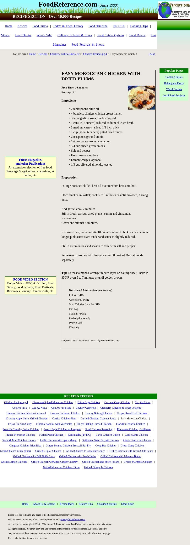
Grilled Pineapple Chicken (98, 467)
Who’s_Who (44, 35)
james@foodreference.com (72, 519)
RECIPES (119, 26)
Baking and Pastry (174, 83)
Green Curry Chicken (132, 445)
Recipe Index (67, 503)
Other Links (127, 503)
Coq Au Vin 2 (39, 407)
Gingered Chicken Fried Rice (25, 445)
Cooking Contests (107, 503)
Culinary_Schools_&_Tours (74, 35)
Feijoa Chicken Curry (20, 424)
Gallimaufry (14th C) (79, 434)
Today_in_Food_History (68, 26)
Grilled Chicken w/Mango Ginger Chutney (54, 461)
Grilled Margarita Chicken (138, 461)
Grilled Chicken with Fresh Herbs (77, 456)
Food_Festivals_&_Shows (88, 44)
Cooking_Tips (139, 26)
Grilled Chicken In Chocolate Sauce (85, 451)
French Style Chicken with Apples (62, 429)
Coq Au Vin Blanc (61, 407)
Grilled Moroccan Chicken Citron (61, 467)
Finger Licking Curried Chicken (94, 424)
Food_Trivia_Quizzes (110, 35)
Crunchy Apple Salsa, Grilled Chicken (26, 418)
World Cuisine (174, 89)
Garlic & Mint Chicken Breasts (19, 440)
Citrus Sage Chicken (89, 402)
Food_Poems (137, 35)
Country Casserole (86, 407)
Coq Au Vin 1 (19, 407)
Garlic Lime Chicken (136, 434)
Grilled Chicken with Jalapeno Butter (120, 456)
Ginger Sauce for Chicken (137, 440)
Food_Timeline (98, 26)
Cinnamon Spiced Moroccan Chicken (52, 402)
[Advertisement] (36, 106)
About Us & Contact (44, 503)
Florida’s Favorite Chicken (130, 424)
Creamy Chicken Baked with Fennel (26, 413)
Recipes (43, 54)
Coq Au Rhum (142, 402)
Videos (5, 35)
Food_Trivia (40, 26)
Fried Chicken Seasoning (98, 429)
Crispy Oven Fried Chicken (132, 413)
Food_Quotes (23, 35)
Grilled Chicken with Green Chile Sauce (131, 451)
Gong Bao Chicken (105, 445)
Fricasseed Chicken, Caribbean (134, 429)
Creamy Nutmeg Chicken (98, 413)
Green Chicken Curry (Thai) (15, 451)
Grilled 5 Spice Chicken (48, 451)
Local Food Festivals (174, 95)
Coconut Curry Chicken (117, 402)
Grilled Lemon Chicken (14, 461)
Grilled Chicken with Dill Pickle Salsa (34, 456)
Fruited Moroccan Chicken (20, 434)
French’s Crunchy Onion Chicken (21, 429)
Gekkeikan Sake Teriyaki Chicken (100, 440)
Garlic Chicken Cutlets (107, 434)
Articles (22, 26)
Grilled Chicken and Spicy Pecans (100, 461)
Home (8, 26)
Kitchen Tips (86, 503)
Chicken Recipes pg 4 (95, 54)
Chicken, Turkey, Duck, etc (65, 54)
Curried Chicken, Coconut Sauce (98, 418)
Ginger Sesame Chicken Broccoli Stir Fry (68, 445)
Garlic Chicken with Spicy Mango (58, 440)
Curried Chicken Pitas (64, 418)
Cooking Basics (174, 77)
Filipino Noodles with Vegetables (54, 424)
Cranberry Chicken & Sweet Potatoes (120, 407)
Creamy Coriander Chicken (65, 413)
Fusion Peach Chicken (51, 434)
